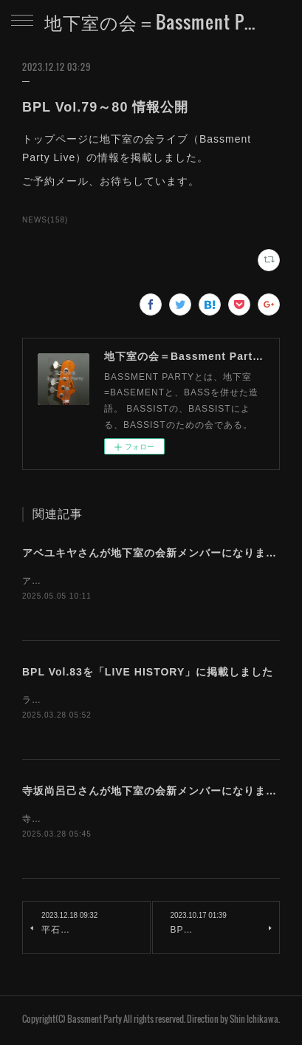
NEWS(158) (45, 220)
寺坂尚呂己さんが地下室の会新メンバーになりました (155, 793)
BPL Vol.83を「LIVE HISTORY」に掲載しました (147, 673)
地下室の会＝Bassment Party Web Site (151, 21)
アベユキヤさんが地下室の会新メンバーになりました (155, 553)
